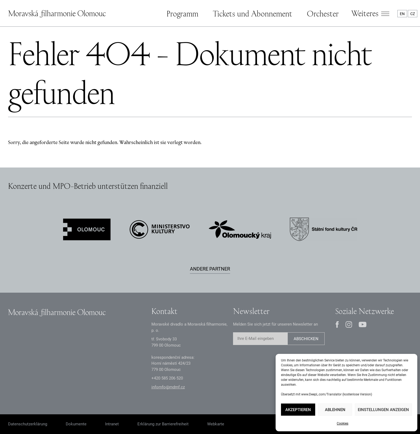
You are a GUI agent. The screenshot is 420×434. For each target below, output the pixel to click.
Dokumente (76, 424)
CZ (412, 14)
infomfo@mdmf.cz (168, 387)
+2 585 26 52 (167, 378)
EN (402, 14)
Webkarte (215, 424)
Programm (182, 13)
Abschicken (306, 338)
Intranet (112, 424)
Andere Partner (210, 269)
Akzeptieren (298, 409)
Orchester (323, 13)
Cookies (342, 423)
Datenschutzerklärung (27, 424)
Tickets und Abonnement (252, 13)
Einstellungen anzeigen (383, 409)
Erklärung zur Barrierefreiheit (163, 424)
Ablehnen (335, 409)
